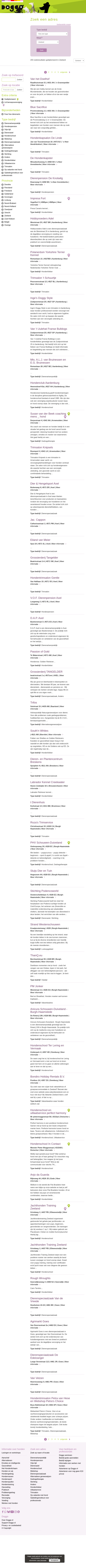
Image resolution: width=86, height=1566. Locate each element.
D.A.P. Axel (37, 618)
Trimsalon (34, 1492)
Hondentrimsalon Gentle (44, 577)
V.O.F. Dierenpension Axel (45, 597)
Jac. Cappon (37, 519)
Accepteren (54, 1560)
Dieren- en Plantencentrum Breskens (46, 760)
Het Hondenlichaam (9, 1468)
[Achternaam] (18, 1552)
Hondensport (7, 1479)
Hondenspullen (8, 1482)
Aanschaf (5, 1458)
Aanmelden (17, 1557)
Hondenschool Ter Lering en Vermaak (47, 1047)
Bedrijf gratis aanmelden (68, 1458)
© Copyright (6, 1528)
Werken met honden (10, 1503)
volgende (64, 72)
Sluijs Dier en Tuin (41, 870)
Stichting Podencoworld (44, 890)
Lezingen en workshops (11, 1453)
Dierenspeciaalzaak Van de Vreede (46, 1300)
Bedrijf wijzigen (65, 1460)
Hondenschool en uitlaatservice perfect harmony (48, 1111)
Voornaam (6, 1541)
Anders (33, 1484)
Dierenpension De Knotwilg (46, 178)
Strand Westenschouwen (45, 924)
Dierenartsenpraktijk (38, 1458)
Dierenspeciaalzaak (38, 1474)
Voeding (5, 1500)
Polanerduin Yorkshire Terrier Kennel (47, 253)
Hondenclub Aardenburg (44, 382)
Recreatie (5, 1495)
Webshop (34, 1471)
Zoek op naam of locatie (39, 1453)
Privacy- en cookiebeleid (11, 1525)
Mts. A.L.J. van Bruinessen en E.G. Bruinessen (48, 361)
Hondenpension (36, 1460)
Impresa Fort (38, 198)
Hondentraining (8, 1484)
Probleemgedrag (8, 1492)
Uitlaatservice (35, 1490)
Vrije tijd (33, 1463)
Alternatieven (7, 1460)
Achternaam (6, 1548)
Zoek (41, 50)
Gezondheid (6, 1466)
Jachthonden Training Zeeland (43, 1207)
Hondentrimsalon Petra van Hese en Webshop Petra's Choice (50, 1400)
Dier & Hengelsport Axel (44, 483)
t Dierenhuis (37, 802)
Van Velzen (37, 1378)
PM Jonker (36, 986)
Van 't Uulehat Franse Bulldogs (48, 328)
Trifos (33, 702)
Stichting (33, 1482)
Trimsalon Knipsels (41, 447)
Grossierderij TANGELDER (46, 671)
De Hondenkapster (41, 158)
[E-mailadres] (18, 1537)
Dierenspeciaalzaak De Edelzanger (44, 1356)
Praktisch (5, 1490)
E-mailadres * (7, 1533)
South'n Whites (39, 730)
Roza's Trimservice (41, 822)
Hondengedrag (8, 1474)
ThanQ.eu (36, 955)
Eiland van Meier (40, 539)
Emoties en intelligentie (11, 1463)
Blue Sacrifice (38, 107)
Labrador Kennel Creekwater (47, 782)
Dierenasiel (34, 1466)
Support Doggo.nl (9, 1523)
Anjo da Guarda (39, 1174)
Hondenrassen (7, 1476)
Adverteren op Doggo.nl (68, 1468)
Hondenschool (36, 1468)
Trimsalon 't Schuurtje (43, 277)
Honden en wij (7, 1471)
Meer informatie (37, 85)
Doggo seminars (65, 1455)
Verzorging (6, 1498)
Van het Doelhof (39, 78)
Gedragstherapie (37, 1479)
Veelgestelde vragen (64, 24)
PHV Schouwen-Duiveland (46, 842)
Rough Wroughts (40, 1278)
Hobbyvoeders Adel (42, 218)
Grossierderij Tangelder (44, 557)
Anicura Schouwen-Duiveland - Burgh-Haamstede (48, 1010)
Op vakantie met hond (39, 1495)
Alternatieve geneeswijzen (40, 1476)
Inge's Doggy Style (41, 297)
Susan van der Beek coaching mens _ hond (48, 415)
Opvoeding (6, 1487)
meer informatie (41, 1560)
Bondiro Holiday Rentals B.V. (47, 1076)
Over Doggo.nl (7, 1520)
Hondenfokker (36, 1487)
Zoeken (19, 79)
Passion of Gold (39, 651)
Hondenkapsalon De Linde (46, 137)
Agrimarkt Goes (39, 1321)
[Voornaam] (18, 1544)
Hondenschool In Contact (45, 1143)
